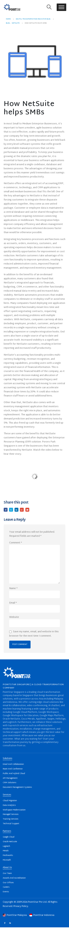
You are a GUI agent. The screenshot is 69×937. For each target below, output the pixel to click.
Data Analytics (9, 805)
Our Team (7, 873)
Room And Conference (12, 769)
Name (13, 588)
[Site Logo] (12, 7)
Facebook (6, 510)
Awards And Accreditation (14, 878)
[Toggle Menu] (61, 7)
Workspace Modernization (14, 810)
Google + (22, 510)
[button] (49, 7)
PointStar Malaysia (15, 915)
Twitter (11, 510)
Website (14, 617)
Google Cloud (8, 837)
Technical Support (11, 823)
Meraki (6, 851)
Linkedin (10, 923)
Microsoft (7, 860)
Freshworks (8, 855)
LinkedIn (16, 510)
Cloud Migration (10, 800)
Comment (15, 543)
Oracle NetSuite (10, 841)
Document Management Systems (17, 787)
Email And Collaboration (13, 764)
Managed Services (10, 814)
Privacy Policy (20, 906)
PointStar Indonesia (41, 915)
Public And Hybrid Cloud (14, 773)
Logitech (6, 846)
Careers (6, 887)
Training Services (10, 819)
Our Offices (8, 882)
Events (6, 892)
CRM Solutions (9, 782)
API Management (10, 778)
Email (27, 510)
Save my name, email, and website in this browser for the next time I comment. (34, 633)
